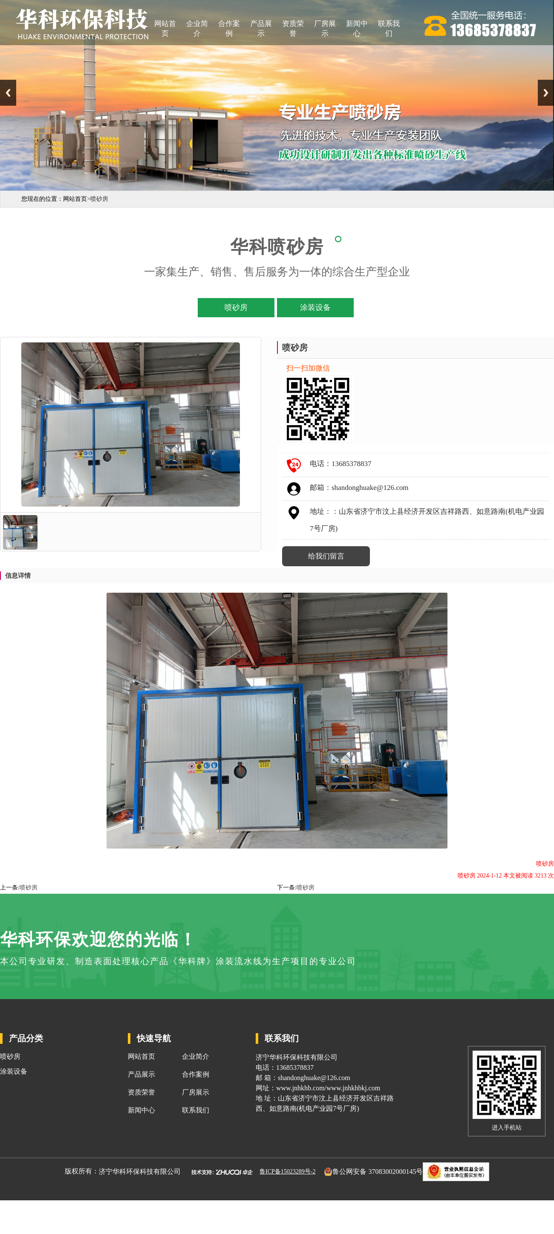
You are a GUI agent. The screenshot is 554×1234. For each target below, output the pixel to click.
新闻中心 (357, 29)
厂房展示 (325, 29)
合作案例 (229, 29)
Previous (8, 93)
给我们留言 (326, 556)
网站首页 (165, 29)
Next (546, 93)
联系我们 (389, 29)
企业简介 (197, 29)
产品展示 (261, 29)
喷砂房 (29, 887)
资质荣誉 (293, 29)
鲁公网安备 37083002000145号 (377, 1171)
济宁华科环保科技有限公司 (140, 1171)
